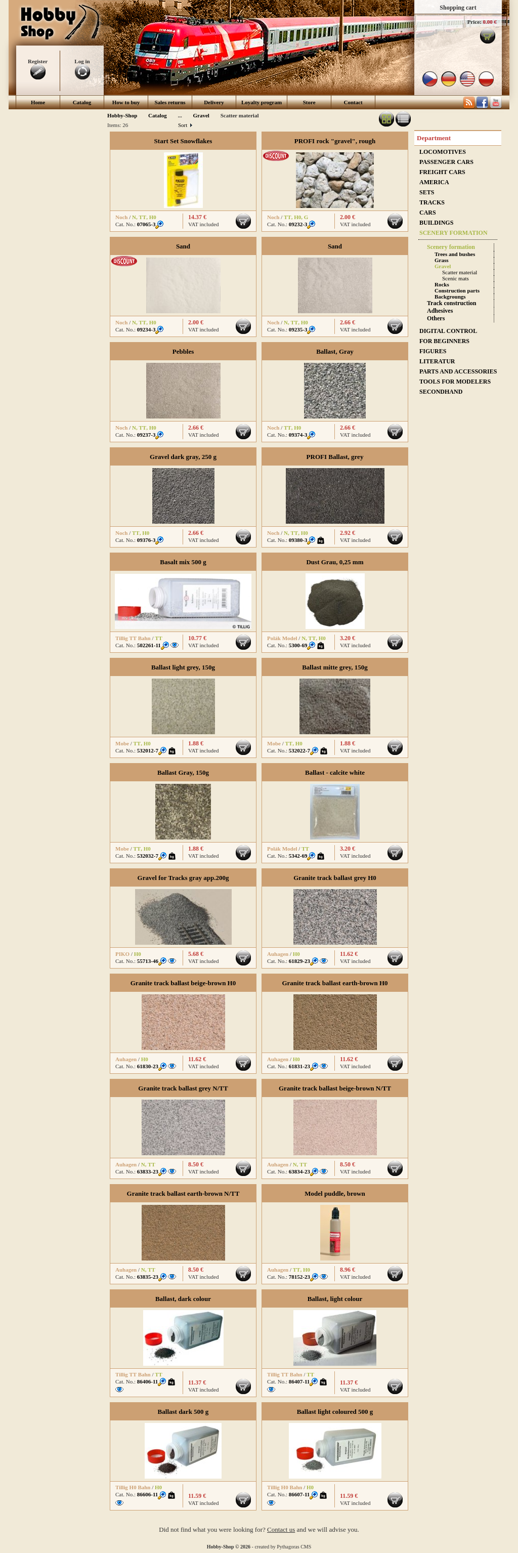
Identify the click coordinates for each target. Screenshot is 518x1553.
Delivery (214, 102)
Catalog (82, 102)
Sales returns (169, 102)
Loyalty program (261, 102)
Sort (185, 125)
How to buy (126, 102)
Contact (353, 102)
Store (309, 102)
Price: (474, 22)
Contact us (281, 1529)
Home (38, 102)
